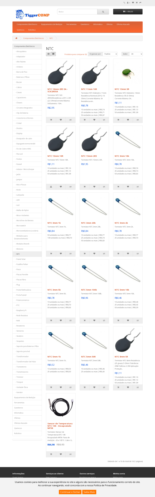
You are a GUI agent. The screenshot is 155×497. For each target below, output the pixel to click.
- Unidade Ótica (21, 387)
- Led (16, 205)
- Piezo (17, 269)
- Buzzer (18, 82)
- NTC (17, 254)
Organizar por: (95, 54)
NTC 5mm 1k (54, 356)
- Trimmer (18, 377)
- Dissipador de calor (23, 138)
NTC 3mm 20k (88, 222)
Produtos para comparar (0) (76, 54)
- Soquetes (19, 341)
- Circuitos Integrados (23, 108)
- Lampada (19, 195)
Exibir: (125, 54)
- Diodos (18, 128)
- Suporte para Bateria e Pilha (26, 346)
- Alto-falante (20, 62)
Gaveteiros (85, 24)
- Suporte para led (22, 351)
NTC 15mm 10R (55, 156)
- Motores (18, 249)
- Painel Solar (20, 259)
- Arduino (18, 67)
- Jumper (18, 179)
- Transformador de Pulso (25, 361)
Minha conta (118, 477)
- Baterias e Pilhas (21, 77)
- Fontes (18, 159)
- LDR (17, 200)
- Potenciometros (21, 300)
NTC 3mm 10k (122, 156)
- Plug (17, 285)
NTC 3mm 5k (54, 289)
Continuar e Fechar (70, 492)
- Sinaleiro (18, 336)
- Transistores (20, 367)
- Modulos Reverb (21, 244)
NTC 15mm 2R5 (89, 156)
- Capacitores (20, 97)
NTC (51, 38)
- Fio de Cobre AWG (22, 149)
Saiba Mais (89, 492)
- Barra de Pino (20, 72)
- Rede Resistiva (21, 315)
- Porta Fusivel (20, 295)
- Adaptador (19, 56)
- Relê (17, 320)
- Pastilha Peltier (21, 264)
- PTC (17, 305)
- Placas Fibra (20, 279)
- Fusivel (18, 164)
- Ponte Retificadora (22, 290)
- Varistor (18, 392)
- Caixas (18, 92)
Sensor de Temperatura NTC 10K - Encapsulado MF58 (60, 425)
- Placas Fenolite (21, 274)
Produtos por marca (88, 477)
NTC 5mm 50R (88, 356)
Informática (97, 24)
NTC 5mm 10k (122, 289)
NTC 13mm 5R (122, 89)
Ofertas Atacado (123, 24)
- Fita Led (18, 154)
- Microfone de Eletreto (24, 220)
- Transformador (21, 356)
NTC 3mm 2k (121, 222)
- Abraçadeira (20, 51)
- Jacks (17, 174)
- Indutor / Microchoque (24, 169)
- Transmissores (21, 372)
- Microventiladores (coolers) (26, 231)
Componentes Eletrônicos (27, 24)
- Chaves (18, 103)
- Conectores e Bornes (23, 118)
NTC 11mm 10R (89, 89)
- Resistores (19, 326)
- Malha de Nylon (21, 210)
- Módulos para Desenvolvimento (21, 237)
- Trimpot (18, 382)
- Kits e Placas (20, 184)
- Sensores (19, 331)
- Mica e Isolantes (21, 215)
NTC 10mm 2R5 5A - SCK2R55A (58, 90)
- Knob (17, 190)
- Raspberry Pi (20, 310)
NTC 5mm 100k (89, 289)
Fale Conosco (51, 477)
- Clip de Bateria (21, 113)
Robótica (31, 30)
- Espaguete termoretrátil (24, 143)
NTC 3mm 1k (54, 222)
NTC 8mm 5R (121, 356)
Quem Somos (17, 477)
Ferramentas (71, 24)
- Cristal (17, 123)
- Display (18, 133)
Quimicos (20, 30)
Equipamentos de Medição (51, 24)
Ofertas (109, 24)
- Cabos (18, 87)
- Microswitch (20, 225)
